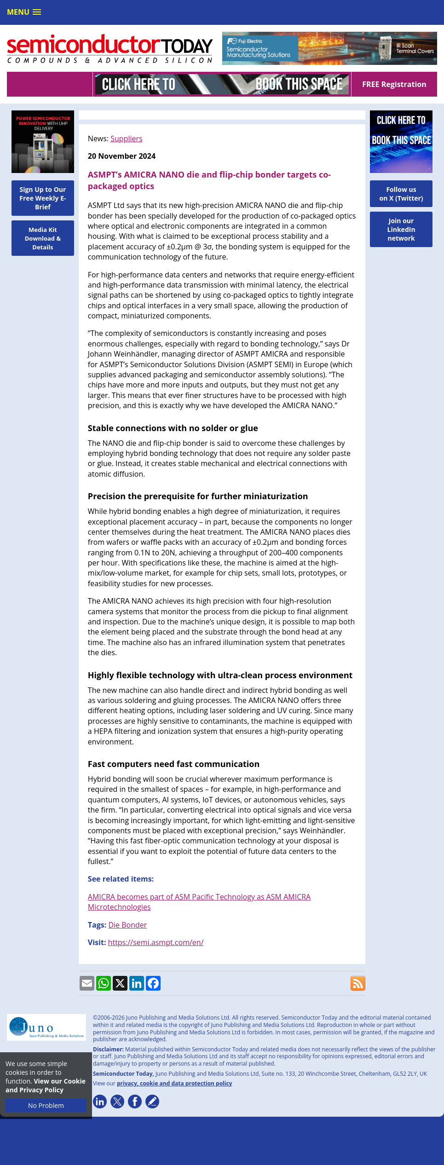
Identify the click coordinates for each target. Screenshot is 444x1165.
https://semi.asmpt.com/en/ (156, 942)
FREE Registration (394, 84)
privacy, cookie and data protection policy (174, 1083)
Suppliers (126, 138)
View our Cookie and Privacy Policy (46, 1085)
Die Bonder (127, 925)
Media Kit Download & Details (43, 238)
